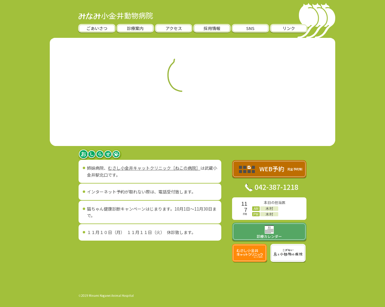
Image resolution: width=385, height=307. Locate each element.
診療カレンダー (269, 232)
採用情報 (212, 28)
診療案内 (135, 28)
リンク (288, 28)
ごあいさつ (96, 28)
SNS (250, 28)
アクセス (174, 28)
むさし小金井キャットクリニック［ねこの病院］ (154, 168)
